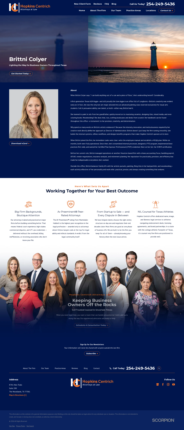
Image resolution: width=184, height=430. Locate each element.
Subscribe (92, 353)
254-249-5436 (160, 4)
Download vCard (20, 143)
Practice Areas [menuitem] (133, 10)
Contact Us (166, 10)
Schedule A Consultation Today (92, 325)
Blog (114, 4)
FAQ (107, 4)
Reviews (98, 4)
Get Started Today (21, 73)
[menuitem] (12, 426)
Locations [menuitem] (151, 10)
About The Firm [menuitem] (98, 10)
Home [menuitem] (82, 10)
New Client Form (82, 4)
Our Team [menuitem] (116, 10)
